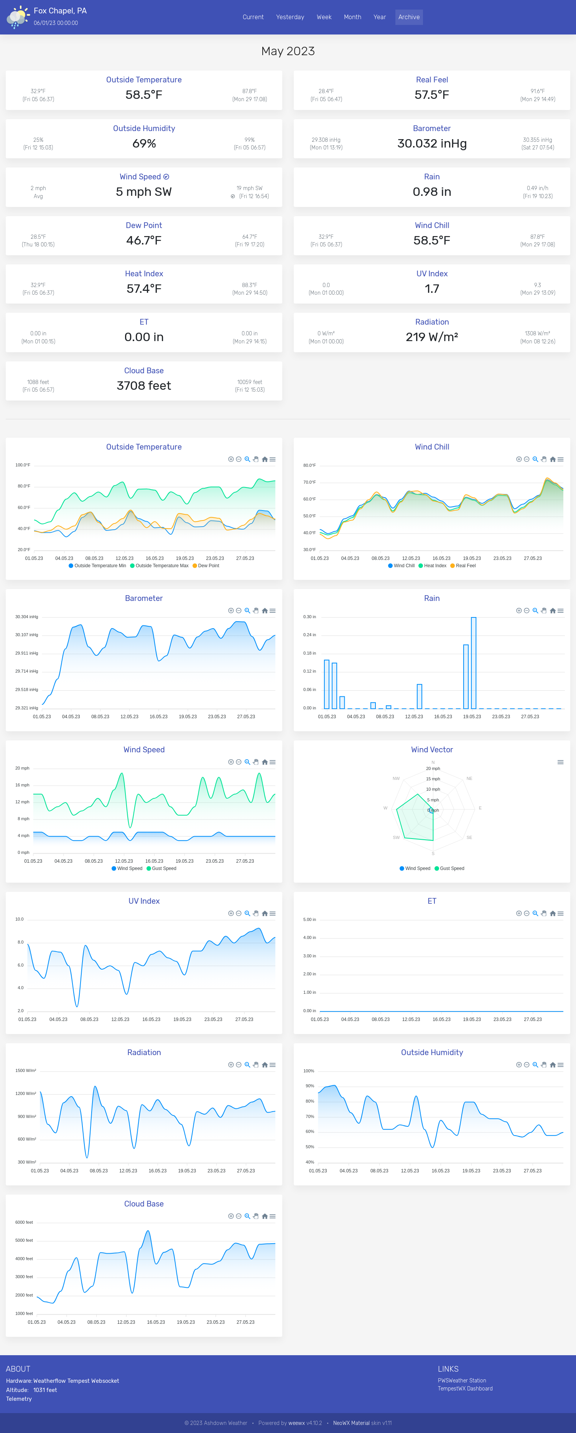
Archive (409, 17)
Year (380, 17)
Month (352, 17)
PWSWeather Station (462, 1380)
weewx (296, 1423)
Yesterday (290, 17)
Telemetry (19, 1399)
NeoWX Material (351, 1423)
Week (324, 17)
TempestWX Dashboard (465, 1388)
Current (253, 17)
